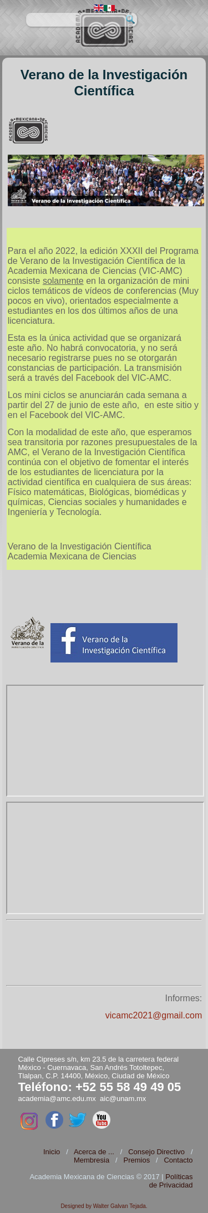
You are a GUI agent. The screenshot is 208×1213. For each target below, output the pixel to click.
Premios (136, 1160)
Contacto (178, 1160)
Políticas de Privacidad (171, 1181)
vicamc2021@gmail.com (153, 1015)
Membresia (91, 1160)
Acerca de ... (94, 1152)
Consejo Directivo (156, 1152)
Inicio (51, 1152)
